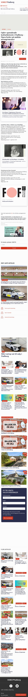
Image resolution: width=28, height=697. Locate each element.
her (12, 213)
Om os (2, 693)
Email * (4, 500)
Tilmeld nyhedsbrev (21, 694)
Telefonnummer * (7, 495)
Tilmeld (14, 248)
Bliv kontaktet (8, 518)
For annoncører (4, 695)
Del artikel (23, 58)
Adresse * (5, 506)
